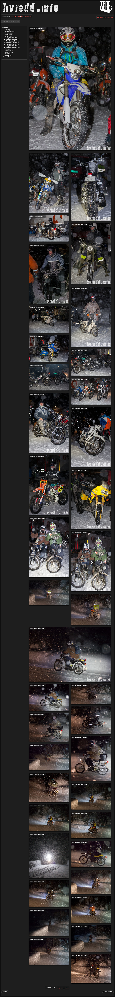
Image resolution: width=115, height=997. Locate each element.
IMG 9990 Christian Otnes (91, 253)
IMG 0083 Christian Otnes (49, 592)
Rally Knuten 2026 (11, 38)
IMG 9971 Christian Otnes (91, 499)
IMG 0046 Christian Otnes (91, 968)
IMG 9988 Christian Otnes (49, 274)
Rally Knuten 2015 (11, 42)
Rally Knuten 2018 (26, 16)
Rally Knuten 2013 (11, 47)
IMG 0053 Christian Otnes (49, 922)
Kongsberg (8, 50)
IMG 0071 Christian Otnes (49, 727)
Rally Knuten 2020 (11, 39)
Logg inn (4, 991)
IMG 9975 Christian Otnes (49, 423)
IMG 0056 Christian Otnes (49, 893)
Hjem (13, 16)
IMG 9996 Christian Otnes (70, 88)
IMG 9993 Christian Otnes (91, 187)
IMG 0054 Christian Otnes (91, 909)
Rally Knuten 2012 (11, 46)
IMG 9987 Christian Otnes (91, 317)
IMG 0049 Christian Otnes (91, 938)
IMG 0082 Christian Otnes (91, 609)
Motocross (8, 31)
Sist (67, 987)
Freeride (7, 54)
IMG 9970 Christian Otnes (49, 547)
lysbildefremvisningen (106, 17)
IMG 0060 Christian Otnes (49, 855)
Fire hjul (7, 55)
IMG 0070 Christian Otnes (91, 758)
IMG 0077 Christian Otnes (70, 654)
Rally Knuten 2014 (11, 44)
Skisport (7, 33)
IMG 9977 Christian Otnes (91, 391)
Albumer (5, 27)
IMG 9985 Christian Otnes (49, 319)
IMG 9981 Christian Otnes (49, 377)
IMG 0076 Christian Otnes (49, 697)
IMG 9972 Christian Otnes (49, 485)
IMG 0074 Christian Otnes (91, 694)
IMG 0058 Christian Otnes (91, 854)
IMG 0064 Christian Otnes (91, 796)
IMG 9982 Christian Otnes (91, 362)
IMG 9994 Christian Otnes (49, 183)
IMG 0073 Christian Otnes (91, 720)
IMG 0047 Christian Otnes (49, 951)
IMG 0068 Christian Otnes (49, 757)
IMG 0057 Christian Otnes (91, 882)
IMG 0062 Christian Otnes (91, 825)
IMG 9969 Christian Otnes (91, 561)
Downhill (7, 34)
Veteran (17, 16)
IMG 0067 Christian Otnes (49, 787)
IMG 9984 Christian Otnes (49, 348)
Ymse (6, 49)
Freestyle (7, 52)
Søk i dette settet (12, 21)
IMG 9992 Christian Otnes (49, 228)
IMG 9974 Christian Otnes (91, 437)
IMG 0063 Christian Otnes (49, 817)
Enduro (7, 30)
